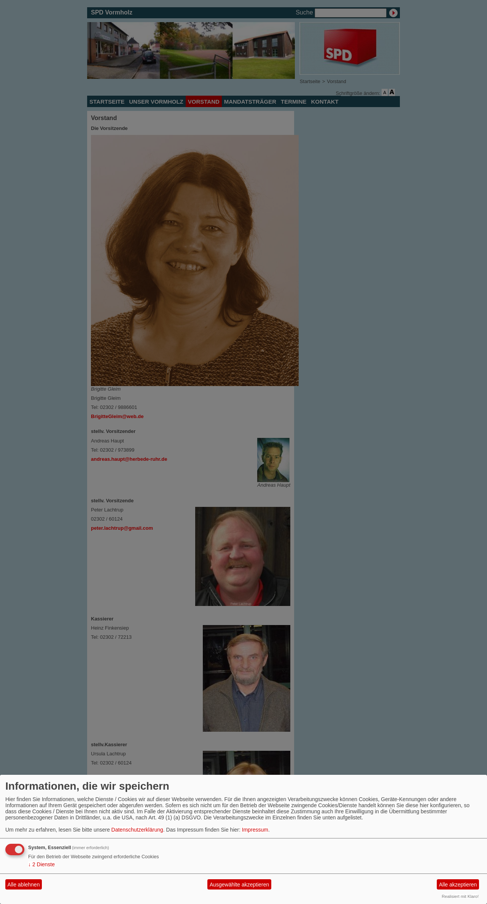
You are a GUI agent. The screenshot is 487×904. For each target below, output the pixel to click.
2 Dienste (41, 864)
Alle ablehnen (24, 885)
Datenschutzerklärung (137, 830)
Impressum (255, 830)
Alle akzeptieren (458, 885)
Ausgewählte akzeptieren (239, 885)
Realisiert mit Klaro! (460, 896)
